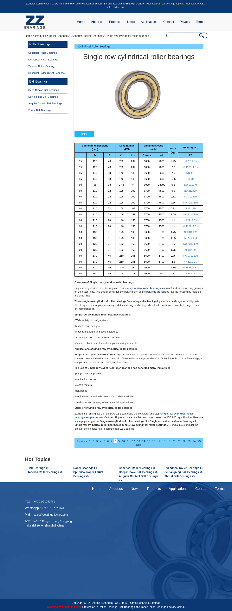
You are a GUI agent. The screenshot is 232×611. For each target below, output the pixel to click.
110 (95, 190)
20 (173, 441)
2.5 (173, 172)
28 (109, 214)
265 (133, 255)
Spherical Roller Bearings (42, 52)
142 (121, 172)
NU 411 (190, 172)
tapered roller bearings (188, 3)
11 (128, 441)
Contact (168, 21)
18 (109, 184)
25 (199, 441)
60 (80, 184)
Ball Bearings (38, 81)
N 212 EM (190, 208)
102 (133, 190)
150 (95, 273)
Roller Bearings (58, 35)
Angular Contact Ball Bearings (45, 103)
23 (189, 441)
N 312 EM (190, 249)
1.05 (173, 214)
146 (121, 214)
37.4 (121, 184)
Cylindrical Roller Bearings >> (183, 468)
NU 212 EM (190, 190)
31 (109, 232)
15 (148, 441)
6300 (161, 172)
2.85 (173, 267)
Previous (82, 441)
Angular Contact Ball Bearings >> (138, 478)
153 (133, 214)
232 (121, 161)
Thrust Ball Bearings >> (179, 476)
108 (121, 190)
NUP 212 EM (190, 202)
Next (138, 444)
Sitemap (155, 602)
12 (133, 441)
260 (121, 255)
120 (95, 161)
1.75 (173, 232)
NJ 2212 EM (191, 220)
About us (97, 21)
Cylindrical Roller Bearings (86, 35)
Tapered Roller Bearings (41, 66)
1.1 (173, 220)
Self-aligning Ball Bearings (43, 96)
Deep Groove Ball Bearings (43, 90)
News (131, 21)
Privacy (185, 21)
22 (109, 190)
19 (168, 441)
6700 (147, 190)
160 (133, 232)
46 (109, 255)
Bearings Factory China (170, 606)
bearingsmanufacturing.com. (64, 606)
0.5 (173, 184)
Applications (149, 21)
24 (194, 441)
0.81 (173, 208)
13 (138, 441)
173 (121, 232)
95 (94, 184)
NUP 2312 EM (191, 267)
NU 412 (190, 273)
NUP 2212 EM (191, 226)
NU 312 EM (190, 232)
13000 (161, 184)
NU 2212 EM (190, 214)
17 (158, 441)
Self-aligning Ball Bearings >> (183, 472)
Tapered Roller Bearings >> (45, 472)
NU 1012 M (190, 184)
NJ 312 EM (190, 238)
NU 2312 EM (190, 255)
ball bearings (168, 3)
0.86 (173, 202)
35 (109, 273)
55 (80, 161)
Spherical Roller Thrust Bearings (46, 73)
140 (95, 172)
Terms (200, 21)
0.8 (173, 190)
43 (109, 161)
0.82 (173, 196)
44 (133, 184)
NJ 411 (191, 179)
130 (95, 232)
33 (109, 172)
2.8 (173, 261)
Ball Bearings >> (38, 468)
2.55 (173, 179)
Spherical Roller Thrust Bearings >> (88, 474)
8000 (147, 184)
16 (153, 441)
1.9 (173, 243)
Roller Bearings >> (85, 468)
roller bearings (153, 3)
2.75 (173, 255)
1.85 (173, 238)
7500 (161, 190)
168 (121, 273)
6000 (147, 161)
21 (179, 441)
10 (123, 441)
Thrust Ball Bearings (39, 110)
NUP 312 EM (190, 243)
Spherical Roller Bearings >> (137, 468)
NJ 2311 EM (191, 161)
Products (115, 21)
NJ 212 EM (190, 196)
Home (81, 21)
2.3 (173, 167)
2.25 (173, 161)
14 (143, 441)
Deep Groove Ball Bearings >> (138, 472)
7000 (161, 161)
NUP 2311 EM (191, 167)
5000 (147, 273)
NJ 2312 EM (191, 261)
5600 (147, 172)
